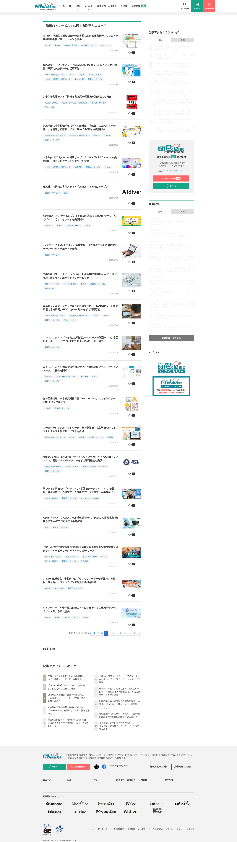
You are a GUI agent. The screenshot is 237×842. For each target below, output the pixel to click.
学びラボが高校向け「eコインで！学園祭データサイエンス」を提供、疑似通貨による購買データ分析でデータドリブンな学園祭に (78, 490)
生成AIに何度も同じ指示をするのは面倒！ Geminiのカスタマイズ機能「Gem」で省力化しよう (68, 723)
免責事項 (131, 829)
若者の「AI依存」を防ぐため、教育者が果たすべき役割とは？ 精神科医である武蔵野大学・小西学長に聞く (119, 691)
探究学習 (84, 561)
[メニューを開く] (28, 6)
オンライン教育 (70, 284)
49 (134, 633)
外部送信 (190, 829)
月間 (183, 40)
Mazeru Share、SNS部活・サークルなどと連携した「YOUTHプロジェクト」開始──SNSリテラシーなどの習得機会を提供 (80, 459)
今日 (160, 40)
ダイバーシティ (70, 320)
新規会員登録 (170, 178)
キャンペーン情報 (90, 557)
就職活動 (78, 167)
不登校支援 (49, 288)
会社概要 (141, 829)
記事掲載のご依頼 (158, 766)
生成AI (107, 167)
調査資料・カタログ (106, 6)
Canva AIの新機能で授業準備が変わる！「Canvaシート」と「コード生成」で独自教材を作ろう (68, 698)
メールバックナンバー (171, 171)
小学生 (47, 45)
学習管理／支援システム (79, 135)
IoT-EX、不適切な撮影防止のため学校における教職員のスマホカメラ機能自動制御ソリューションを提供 (80, 37)
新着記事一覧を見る (171, 338)
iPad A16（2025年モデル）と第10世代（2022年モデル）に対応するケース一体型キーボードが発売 (80, 247)
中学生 (57, 45)
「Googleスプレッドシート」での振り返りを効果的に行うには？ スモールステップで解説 (119, 679)
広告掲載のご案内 (182, 766)
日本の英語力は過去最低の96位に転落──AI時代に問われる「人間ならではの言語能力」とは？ (119, 704)
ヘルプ (92, 829)
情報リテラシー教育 (53, 467)
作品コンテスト (72, 557)
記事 (78, 6)
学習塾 (110, 437)
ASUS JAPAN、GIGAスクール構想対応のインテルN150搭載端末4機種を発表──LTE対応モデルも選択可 (80, 519)
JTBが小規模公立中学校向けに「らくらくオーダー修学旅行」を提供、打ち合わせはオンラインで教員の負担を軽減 (79, 580)
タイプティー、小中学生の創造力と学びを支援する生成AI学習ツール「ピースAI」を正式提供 (80, 609)
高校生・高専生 (70, 45)
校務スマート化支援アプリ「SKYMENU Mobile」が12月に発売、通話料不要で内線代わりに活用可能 (80, 67)
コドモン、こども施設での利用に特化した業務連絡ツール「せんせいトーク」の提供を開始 (80, 369)
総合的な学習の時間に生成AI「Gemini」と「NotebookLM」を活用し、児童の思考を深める (68, 710)
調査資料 (48, 225)
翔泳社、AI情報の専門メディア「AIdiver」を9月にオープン (75, 186)
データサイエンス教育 (90, 498)
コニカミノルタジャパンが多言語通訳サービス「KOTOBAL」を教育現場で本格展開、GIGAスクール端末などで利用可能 (80, 308)
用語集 (124, 6)
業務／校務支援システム (55, 75)
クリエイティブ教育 (53, 557)
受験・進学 (49, 107)
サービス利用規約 (155, 829)
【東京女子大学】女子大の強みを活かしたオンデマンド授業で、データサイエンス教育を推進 (119, 726)
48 (129, 633)
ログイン (171, 186)
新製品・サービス (88, 45)
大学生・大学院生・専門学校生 (57, 79)
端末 (47, 527)
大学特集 (139, 6)
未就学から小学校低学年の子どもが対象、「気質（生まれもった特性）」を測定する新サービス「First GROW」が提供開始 (79, 127)
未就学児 (97, 135)
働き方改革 (79, 79)
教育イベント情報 (52, 284)
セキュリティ (105, 45)
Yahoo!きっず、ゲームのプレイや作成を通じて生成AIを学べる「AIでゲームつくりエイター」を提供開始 (79, 218)
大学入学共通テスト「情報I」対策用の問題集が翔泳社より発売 (77, 96)
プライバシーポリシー (175, 829)
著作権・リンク (104, 829)
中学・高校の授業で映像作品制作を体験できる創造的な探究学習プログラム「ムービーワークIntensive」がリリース (80, 549)
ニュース (67, 6)
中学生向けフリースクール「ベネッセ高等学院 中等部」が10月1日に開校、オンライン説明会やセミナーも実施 (80, 276)
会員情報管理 (119, 829)
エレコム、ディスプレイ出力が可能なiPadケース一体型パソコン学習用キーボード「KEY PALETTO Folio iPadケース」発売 (80, 339)
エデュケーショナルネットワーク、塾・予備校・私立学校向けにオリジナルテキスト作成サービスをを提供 (80, 429)
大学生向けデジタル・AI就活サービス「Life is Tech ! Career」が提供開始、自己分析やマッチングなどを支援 (80, 159)
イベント (88, 6)
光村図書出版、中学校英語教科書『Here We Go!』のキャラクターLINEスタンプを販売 (79, 400)
